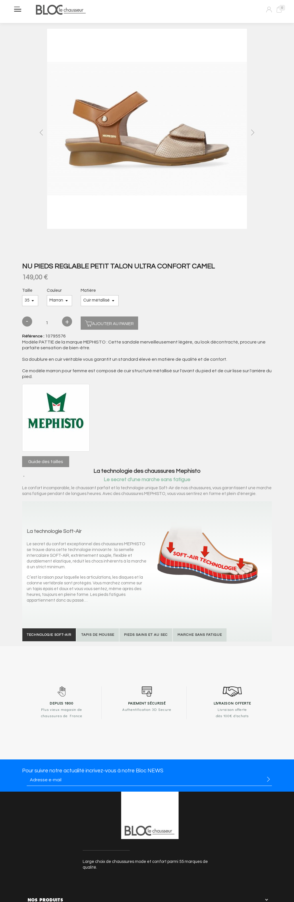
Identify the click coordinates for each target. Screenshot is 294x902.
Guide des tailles (45, 461)
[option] (147, 129)
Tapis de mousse (97, 635)
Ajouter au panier (109, 323)
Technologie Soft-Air (49, 635)
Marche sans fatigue (199, 635)
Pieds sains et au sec (146, 635)
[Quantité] (47, 323)
